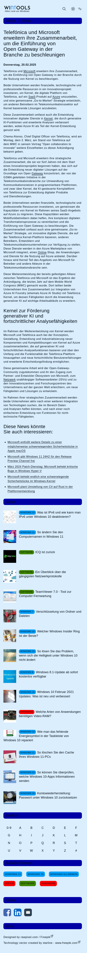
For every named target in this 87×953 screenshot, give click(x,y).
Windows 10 (36, 874)
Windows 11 (13, 874)
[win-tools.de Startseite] (17, 8)
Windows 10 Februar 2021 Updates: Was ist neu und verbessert (46, 694)
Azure (56, 96)
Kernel (48, 118)
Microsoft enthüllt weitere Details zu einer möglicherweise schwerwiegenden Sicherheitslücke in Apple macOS (42, 446)
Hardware (48, 883)
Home (11, 21)
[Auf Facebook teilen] (7, 913)
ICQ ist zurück (45, 552)
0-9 (9, 828)
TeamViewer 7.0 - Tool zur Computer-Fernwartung (45, 594)
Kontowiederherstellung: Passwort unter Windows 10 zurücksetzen (48, 795)
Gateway (37, 173)
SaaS (32, 96)
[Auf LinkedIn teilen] (17, 913)
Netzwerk (9, 379)
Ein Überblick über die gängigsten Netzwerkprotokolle (42, 574)
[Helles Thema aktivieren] (73, 9)
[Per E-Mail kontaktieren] (28, 913)
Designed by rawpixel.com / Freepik (26, 937)
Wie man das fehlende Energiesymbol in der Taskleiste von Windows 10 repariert (36, 736)
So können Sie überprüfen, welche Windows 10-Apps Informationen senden (47, 777)
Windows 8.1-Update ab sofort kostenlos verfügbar (48, 674)
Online (42, 252)
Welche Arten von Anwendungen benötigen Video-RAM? (50, 714)
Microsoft (29, 71)
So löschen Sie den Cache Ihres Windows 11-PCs (46, 754)
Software (28, 883)
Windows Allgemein (63, 874)
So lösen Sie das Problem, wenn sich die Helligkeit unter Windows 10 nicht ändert (48, 655)
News (26, 21)
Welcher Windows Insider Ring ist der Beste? (49, 633)
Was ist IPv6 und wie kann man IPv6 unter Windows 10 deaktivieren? (50, 514)
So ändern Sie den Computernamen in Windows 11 (41, 534)
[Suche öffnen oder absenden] (64, 8)
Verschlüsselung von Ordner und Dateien (50, 614)
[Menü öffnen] (80, 9)
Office (9, 883)
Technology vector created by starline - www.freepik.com (40, 942)
